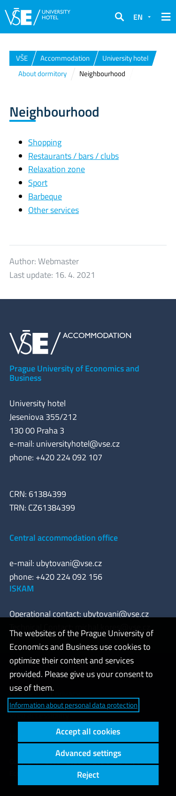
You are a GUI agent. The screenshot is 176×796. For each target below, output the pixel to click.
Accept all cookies (88, 731)
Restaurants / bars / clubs (73, 156)
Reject (88, 774)
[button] (119, 17)
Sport (37, 182)
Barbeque (45, 196)
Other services (53, 210)
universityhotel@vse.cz (78, 443)
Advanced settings (88, 753)
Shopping (44, 142)
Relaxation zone (56, 169)
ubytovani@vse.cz (69, 563)
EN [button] (138, 17)
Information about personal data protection (73, 705)
